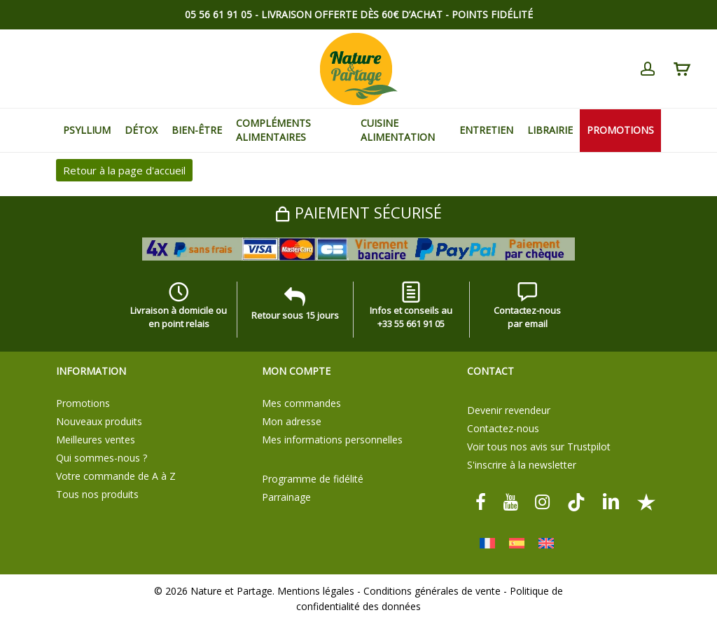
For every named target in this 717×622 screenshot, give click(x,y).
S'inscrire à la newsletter (521, 464)
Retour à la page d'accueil (124, 170)
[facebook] (480, 501)
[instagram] (542, 501)
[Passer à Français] (487, 543)
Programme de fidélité (312, 478)
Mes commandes (301, 403)
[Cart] (681, 69)
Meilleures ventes (95, 439)
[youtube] (510, 501)
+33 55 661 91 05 (411, 323)
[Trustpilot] (646, 501)
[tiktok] (576, 501)
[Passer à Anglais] (546, 543)
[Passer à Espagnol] (516, 543)
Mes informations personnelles (332, 439)
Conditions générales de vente (432, 590)
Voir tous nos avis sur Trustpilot (539, 446)
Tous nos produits (97, 494)
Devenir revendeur (508, 410)
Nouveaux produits (99, 421)
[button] (690, 7)
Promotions (83, 403)
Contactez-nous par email (527, 308)
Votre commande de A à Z (116, 476)
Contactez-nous (503, 428)
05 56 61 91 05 (218, 14)
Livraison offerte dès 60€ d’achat (352, 14)
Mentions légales (315, 590)
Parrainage (286, 497)
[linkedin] (611, 501)
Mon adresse (291, 421)
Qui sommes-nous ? (101, 457)
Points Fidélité (492, 14)
